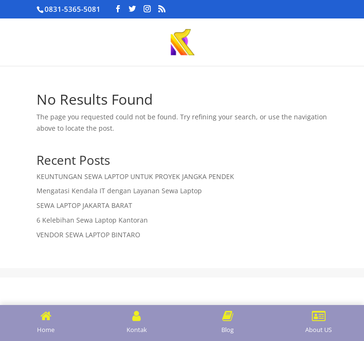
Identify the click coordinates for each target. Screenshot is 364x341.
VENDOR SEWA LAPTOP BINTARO (88, 234)
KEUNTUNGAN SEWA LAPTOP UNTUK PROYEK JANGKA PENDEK (135, 176)
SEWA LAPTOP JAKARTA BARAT (84, 205)
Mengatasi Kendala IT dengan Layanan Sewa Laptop (119, 190)
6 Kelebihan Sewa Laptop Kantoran (92, 219)
